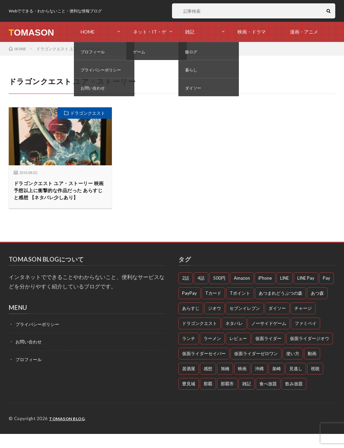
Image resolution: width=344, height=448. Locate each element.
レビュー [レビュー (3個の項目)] (238, 352)
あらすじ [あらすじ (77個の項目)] (191, 322)
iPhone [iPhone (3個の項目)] (265, 292)
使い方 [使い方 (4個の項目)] (292, 368)
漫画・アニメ (304, 32)
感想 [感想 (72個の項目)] (208, 383)
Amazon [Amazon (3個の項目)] (242, 292)
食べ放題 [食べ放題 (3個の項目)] (268, 398)
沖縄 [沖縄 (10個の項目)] (259, 383)
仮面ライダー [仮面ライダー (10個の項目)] (268, 352)
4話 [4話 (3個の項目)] (201, 292)
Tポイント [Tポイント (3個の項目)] (240, 307)
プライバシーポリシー (38, 338)
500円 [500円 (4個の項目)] (219, 292)
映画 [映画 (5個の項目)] (242, 383)
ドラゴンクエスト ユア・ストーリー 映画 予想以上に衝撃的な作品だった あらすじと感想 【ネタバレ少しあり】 (58, 197)
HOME (88, 32)
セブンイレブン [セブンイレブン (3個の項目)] (244, 322)
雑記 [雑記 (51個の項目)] (246, 398)
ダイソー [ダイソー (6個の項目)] (277, 322)
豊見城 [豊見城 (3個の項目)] (188, 398)
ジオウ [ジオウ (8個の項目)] (214, 322)
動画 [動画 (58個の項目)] (312, 368)
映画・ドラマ (252, 32)
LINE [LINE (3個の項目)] (284, 292)
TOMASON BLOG (68, 433)
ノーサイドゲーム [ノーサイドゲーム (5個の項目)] (268, 337)
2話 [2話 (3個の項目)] (185, 292)
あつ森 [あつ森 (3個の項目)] (317, 307)
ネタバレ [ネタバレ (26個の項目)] (234, 337)
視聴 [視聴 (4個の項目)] (315, 383)
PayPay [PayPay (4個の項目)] (189, 307)
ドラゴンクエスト (87, 113)
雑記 (190, 32)
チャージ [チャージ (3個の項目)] (303, 322)
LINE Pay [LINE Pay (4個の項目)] (305, 292)
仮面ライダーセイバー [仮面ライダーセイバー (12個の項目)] (204, 368)
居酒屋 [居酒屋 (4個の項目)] (188, 383)
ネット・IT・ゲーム (149, 35)
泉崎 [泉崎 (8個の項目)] (276, 383)
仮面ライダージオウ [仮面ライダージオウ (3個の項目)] (309, 352)
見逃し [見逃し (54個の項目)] (295, 383)
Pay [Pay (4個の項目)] (326, 292)
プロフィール (29, 373)
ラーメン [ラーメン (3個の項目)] (212, 352)
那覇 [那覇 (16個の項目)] (208, 398)
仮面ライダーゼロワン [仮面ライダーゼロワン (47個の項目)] (256, 368)
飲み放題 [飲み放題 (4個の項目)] (294, 398)
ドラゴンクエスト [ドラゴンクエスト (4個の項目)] (199, 337)
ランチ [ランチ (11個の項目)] (188, 352)
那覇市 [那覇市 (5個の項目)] (227, 398)
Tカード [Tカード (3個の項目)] (213, 307)
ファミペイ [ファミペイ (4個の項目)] (305, 337)
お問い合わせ (29, 356)
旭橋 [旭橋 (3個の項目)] (225, 383)
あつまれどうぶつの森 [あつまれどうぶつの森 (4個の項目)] (280, 307)
